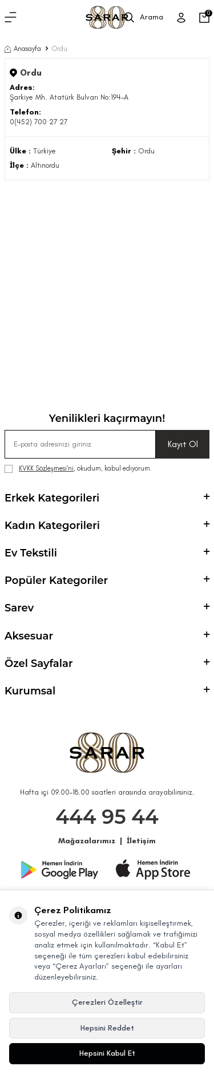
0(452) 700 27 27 (38, 121)
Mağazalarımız (86, 840)
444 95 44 (107, 816)
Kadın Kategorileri (107, 525)
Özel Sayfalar (107, 663)
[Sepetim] (204, 18)
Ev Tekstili (107, 553)
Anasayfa (23, 49)
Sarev (107, 608)
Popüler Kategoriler (107, 580)
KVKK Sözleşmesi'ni (46, 468)
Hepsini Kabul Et (107, 1053)
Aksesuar (107, 636)
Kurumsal (107, 691)
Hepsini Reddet (107, 1028)
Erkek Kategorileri (107, 498)
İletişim (141, 840)
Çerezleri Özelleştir (107, 1002)
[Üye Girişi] (181, 18)
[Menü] (11, 18)
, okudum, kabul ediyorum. (78, 468)
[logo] (106, 17)
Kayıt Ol (183, 444)
